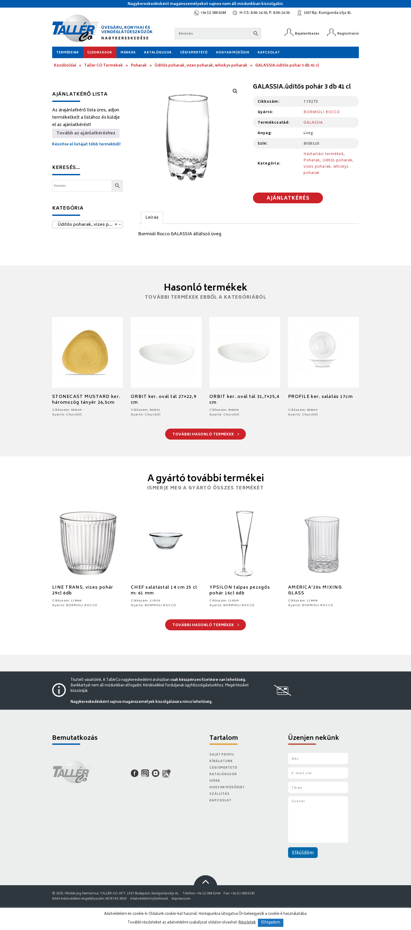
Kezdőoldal (65, 65)
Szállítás (219, 794)
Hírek (214, 781)
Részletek (247, 923)
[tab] (152, 218)
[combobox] (87, 224)
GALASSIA (313, 122)
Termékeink (67, 52)
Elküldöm (303, 853)
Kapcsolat (269, 52)
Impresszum (181, 899)
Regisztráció (348, 33)
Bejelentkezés (307, 33)
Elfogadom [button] (270, 923)
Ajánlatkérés (288, 198)
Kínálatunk (221, 761)
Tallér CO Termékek (103, 65)
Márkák (128, 52)
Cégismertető (194, 52)
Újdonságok (99, 52)
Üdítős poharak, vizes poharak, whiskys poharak (201, 65)
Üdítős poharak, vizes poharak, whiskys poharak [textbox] (88, 224)
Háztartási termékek (323, 153)
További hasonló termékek (205, 435)
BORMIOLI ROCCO (322, 111)
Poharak (139, 65)
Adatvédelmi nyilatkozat (149, 899)
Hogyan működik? (227, 787)
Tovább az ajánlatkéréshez (85, 133)
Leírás (152, 217)
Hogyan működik (232, 52)
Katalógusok (158, 52)
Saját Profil (222, 754)
